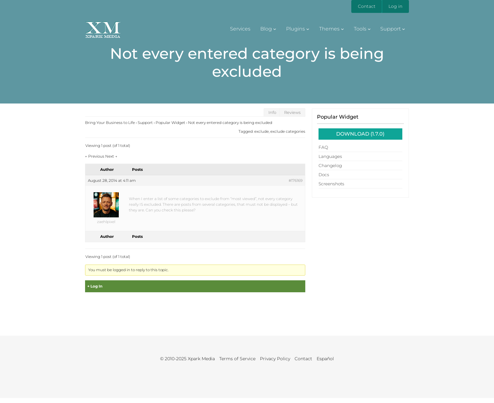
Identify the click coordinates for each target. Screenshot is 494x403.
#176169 (295, 180)
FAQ (323, 147)
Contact (367, 6)
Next (111, 156)
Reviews (292, 112)
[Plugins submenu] (307, 29)
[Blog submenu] (274, 29)
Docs (324, 174)
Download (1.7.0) (360, 134)
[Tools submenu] (369, 29)
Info (272, 112)
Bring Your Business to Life (110, 122)
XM (102, 27)
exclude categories (287, 131)
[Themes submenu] (342, 29)
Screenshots (331, 183)
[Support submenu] (403, 29)
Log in (395, 6)
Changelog (330, 165)
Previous (94, 156)
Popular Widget (338, 117)
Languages (330, 156)
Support (145, 122)
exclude (261, 131)
